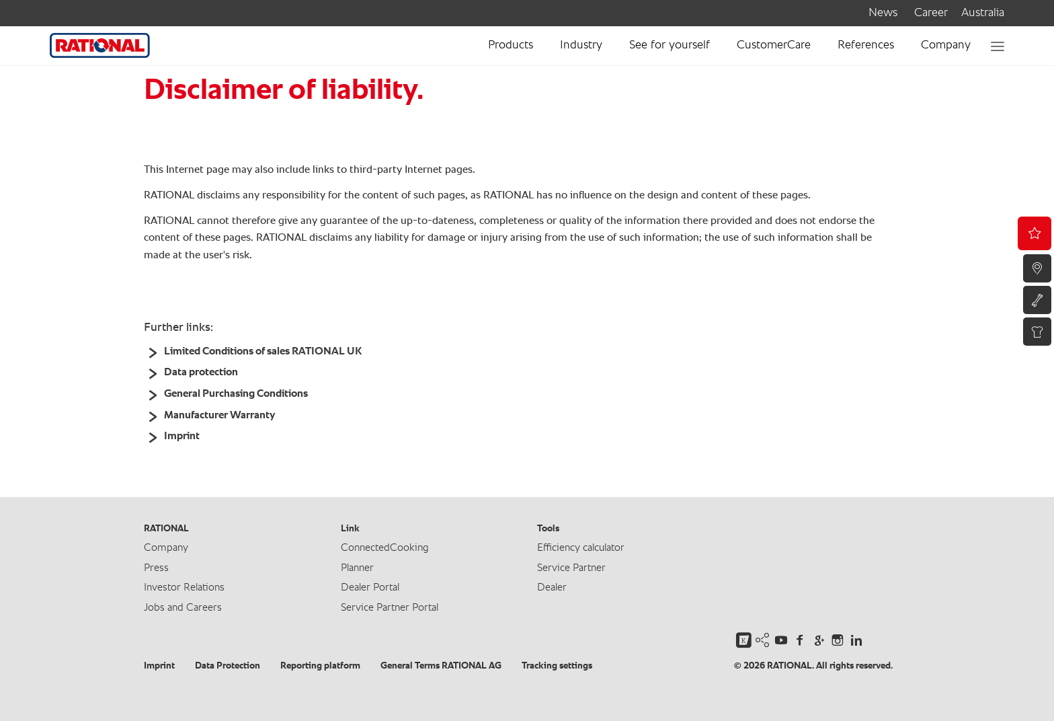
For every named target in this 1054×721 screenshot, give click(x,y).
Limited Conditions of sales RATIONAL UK (263, 351)
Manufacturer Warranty (219, 415)
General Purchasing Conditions (236, 394)
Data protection (201, 372)
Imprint (182, 436)
